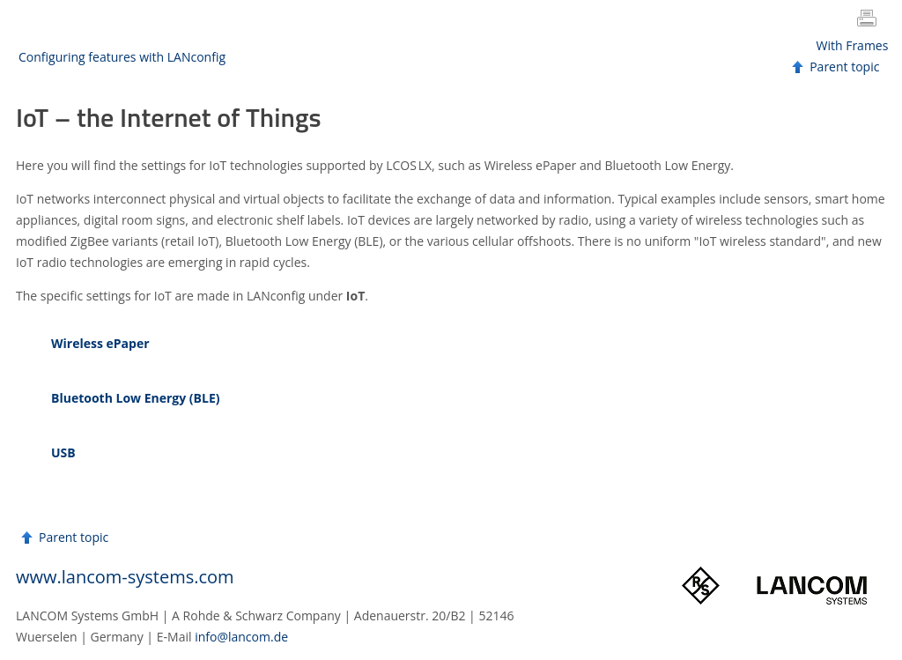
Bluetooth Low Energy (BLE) (135, 397)
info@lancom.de (241, 636)
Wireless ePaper (100, 343)
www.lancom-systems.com (125, 577)
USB (63, 452)
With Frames (853, 45)
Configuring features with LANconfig (122, 56)
